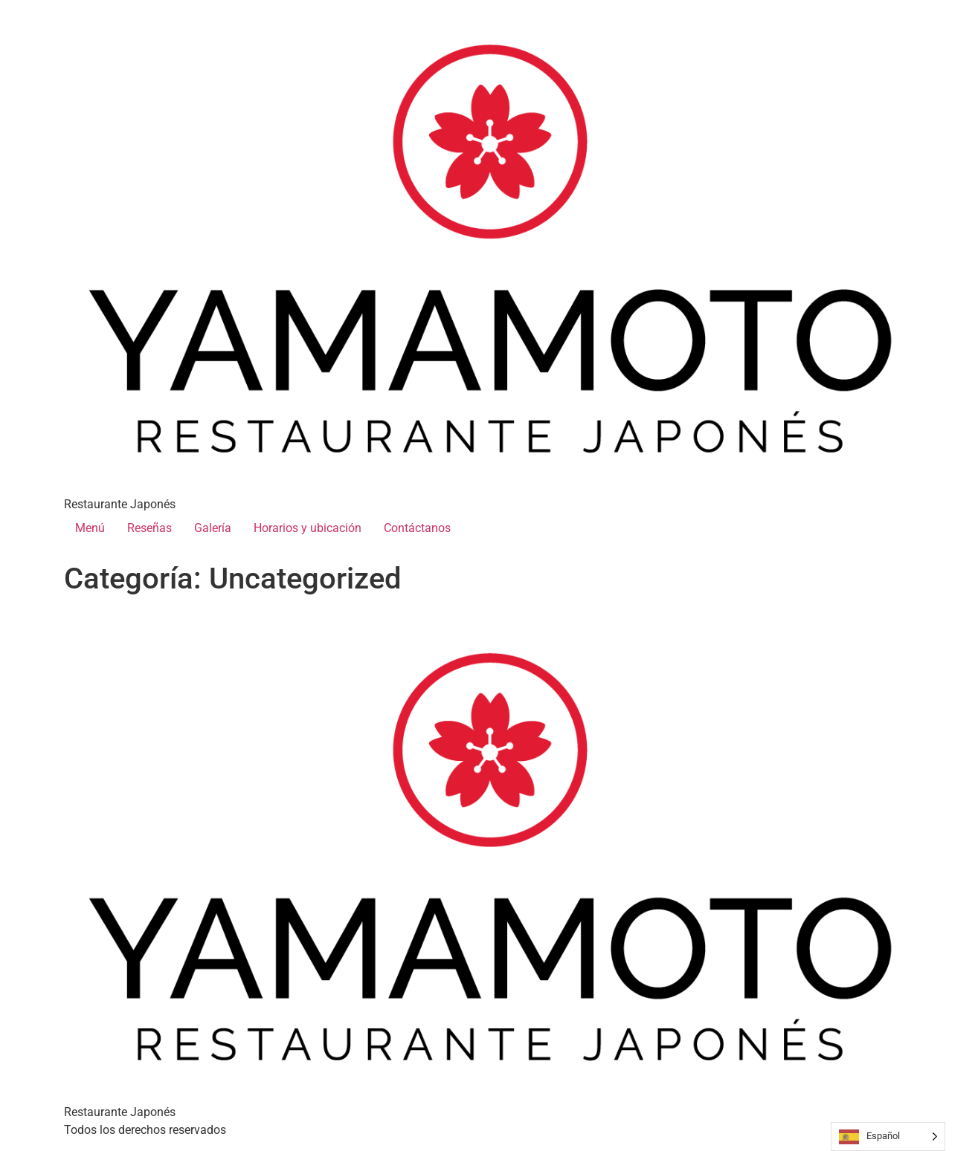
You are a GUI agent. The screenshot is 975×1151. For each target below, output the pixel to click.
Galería (212, 528)
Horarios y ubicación (307, 528)
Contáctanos (417, 528)
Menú (90, 528)
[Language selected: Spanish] (888, 1136)
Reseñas (149, 528)
